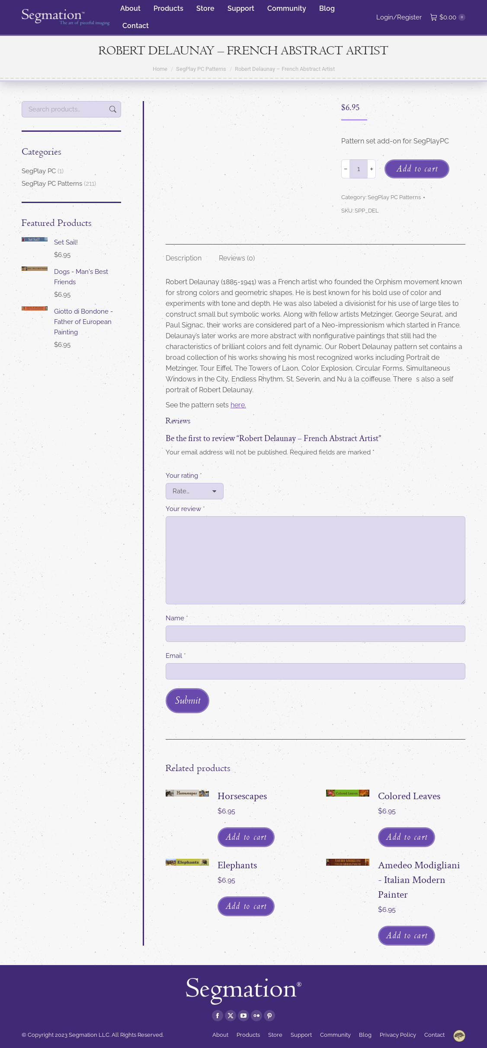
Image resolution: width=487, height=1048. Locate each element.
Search (112, 109)
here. (238, 405)
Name (177, 618)
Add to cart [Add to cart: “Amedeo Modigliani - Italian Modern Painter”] (406, 935)
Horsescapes (242, 796)
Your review (185, 509)
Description (184, 258)
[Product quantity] (358, 168)
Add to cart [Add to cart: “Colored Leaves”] (406, 837)
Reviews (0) (237, 258)
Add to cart (417, 168)
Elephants (237, 865)
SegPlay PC (39, 171)
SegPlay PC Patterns (394, 197)
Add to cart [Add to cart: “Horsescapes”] (246, 837)
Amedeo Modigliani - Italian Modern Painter (419, 879)
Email (176, 656)
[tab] (184, 254)
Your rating (184, 476)
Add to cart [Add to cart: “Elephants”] (246, 906)
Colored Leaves (409, 796)
